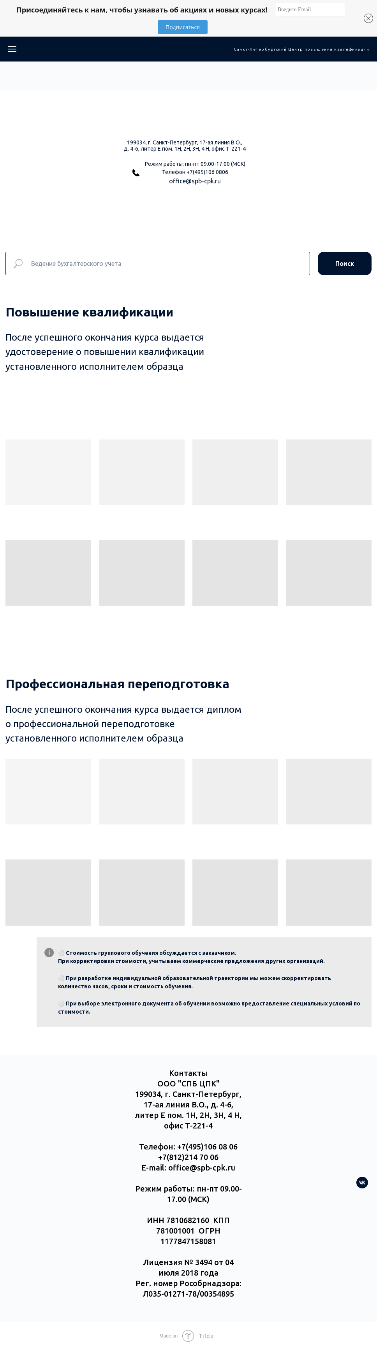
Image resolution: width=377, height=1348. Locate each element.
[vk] (362, 1186)
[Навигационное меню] (12, 49)
